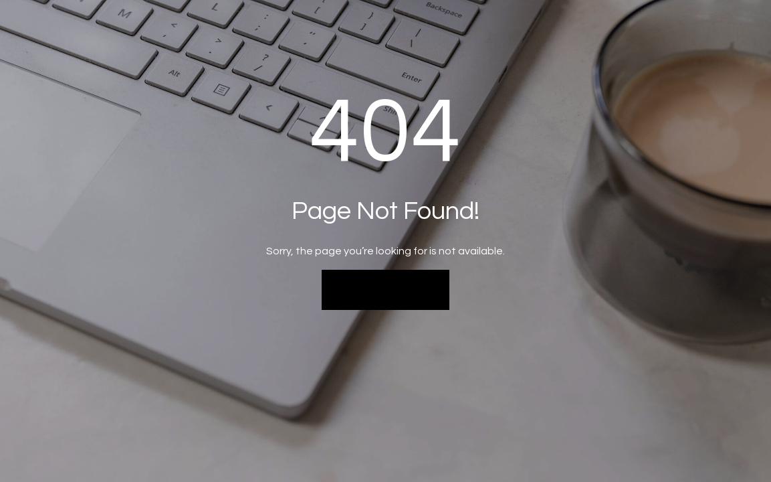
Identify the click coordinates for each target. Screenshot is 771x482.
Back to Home (385, 289)
